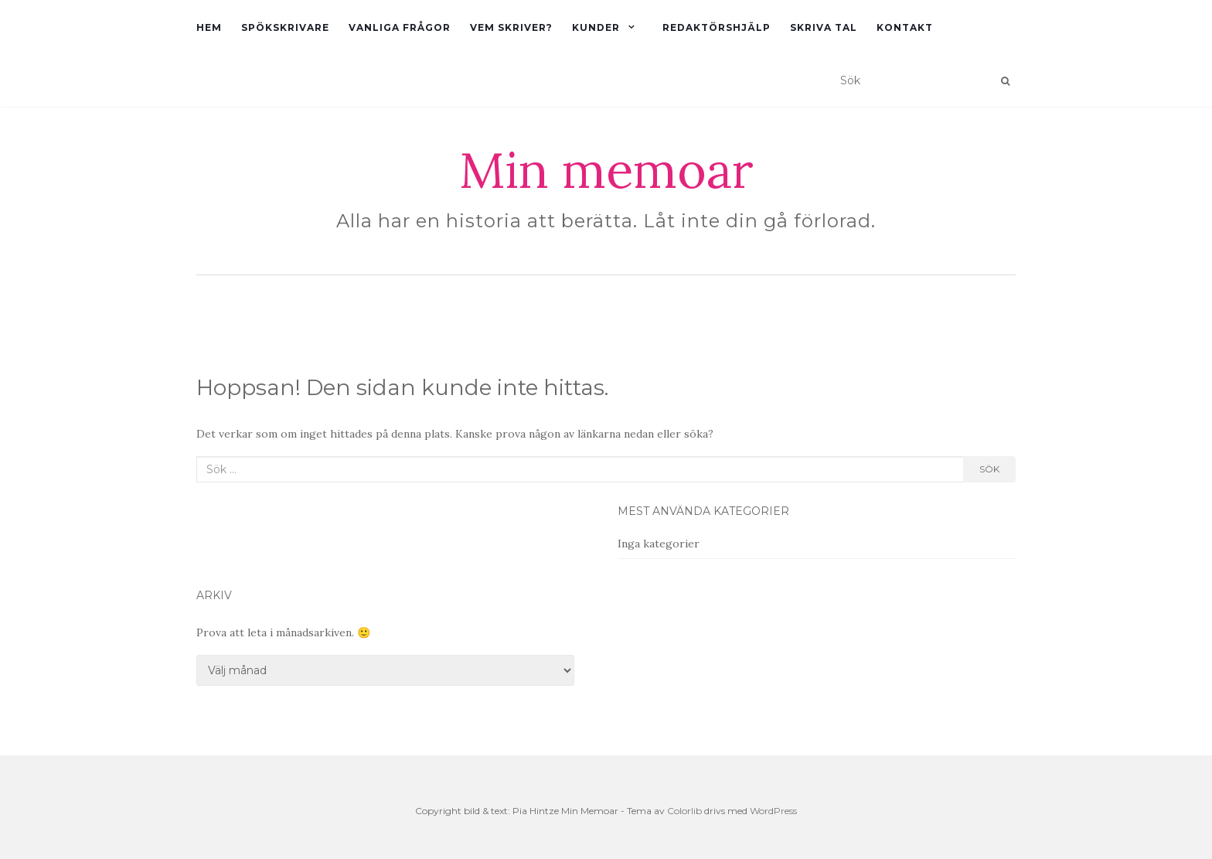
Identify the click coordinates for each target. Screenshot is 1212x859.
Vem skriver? (511, 27)
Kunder (596, 27)
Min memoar (606, 170)
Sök (989, 469)
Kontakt (905, 27)
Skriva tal (823, 27)
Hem (209, 27)
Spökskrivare (285, 27)
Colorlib (684, 810)
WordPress (773, 810)
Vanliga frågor (400, 27)
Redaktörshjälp (716, 27)
